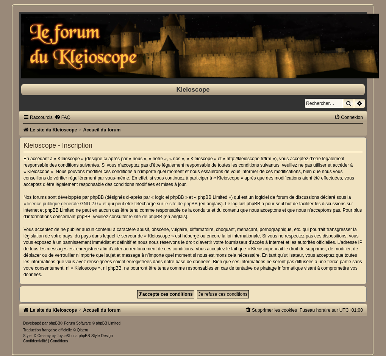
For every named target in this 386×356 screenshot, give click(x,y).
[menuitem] (62, 117)
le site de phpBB (180, 203)
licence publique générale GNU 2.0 (62, 203)
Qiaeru (82, 330)
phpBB (54, 323)
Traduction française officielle (47, 330)
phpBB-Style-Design (96, 336)
